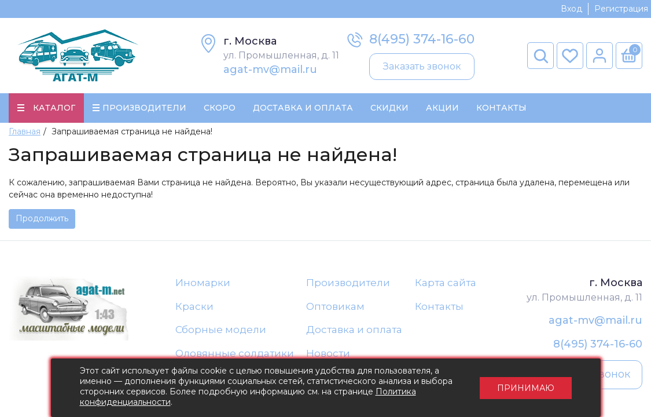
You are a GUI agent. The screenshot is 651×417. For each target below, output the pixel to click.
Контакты (501, 108)
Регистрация (621, 8)
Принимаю (525, 388)
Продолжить (42, 218)
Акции (442, 108)
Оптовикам (335, 306)
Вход (571, 8)
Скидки (389, 108)
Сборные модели (220, 329)
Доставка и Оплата (303, 108)
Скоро (220, 108)
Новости (328, 353)
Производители (348, 282)
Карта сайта (445, 282)
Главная (25, 131)
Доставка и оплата (354, 329)
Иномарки (202, 282)
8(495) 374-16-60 (422, 39)
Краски (194, 306)
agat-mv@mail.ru (270, 69)
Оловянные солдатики (234, 353)
